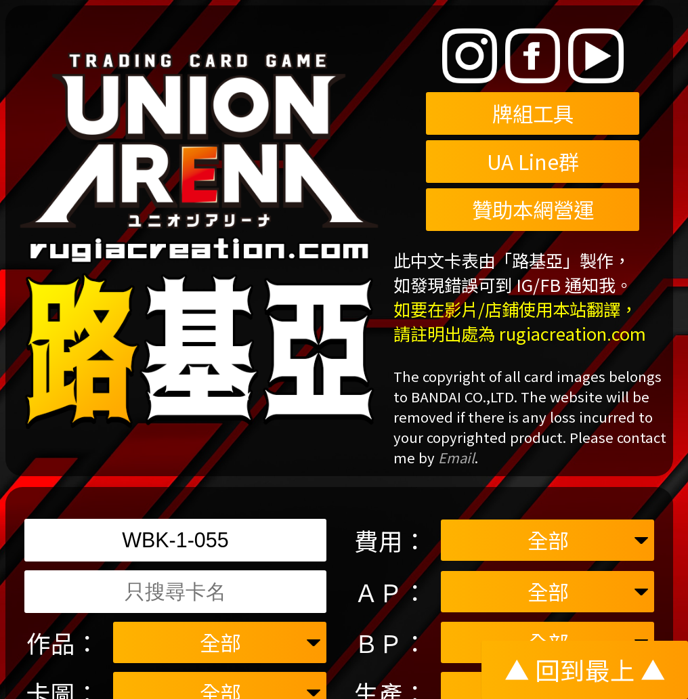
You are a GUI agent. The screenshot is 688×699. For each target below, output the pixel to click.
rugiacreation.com (572, 333)
